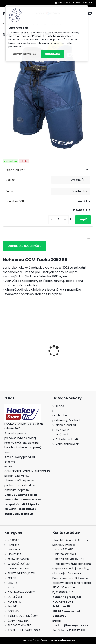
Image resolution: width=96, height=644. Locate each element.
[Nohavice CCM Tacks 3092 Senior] (48, 94)
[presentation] (4, 344)
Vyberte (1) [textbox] (78, 180)
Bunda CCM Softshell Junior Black (67, 359)
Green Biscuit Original (21, 357)
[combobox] (70, 180)
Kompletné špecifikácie (24, 246)
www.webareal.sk (63, 640)
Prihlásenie (64, 2)
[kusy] (58, 219)
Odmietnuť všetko (24, 54)
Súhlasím (52, 54)
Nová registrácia (84, 2)
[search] (89, 13)
